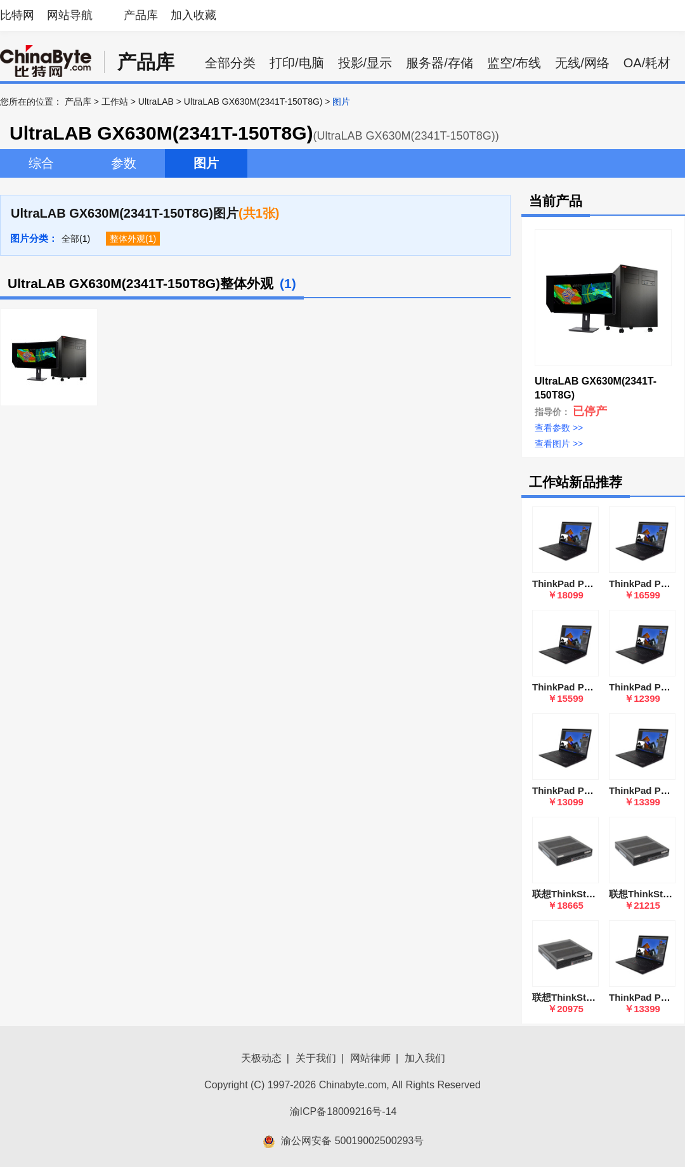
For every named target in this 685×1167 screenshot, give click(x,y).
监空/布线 (514, 63)
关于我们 (316, 1058)
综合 (41, 163)
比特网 (17, 15)
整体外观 (127, 239)
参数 (123, 163)
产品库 (141, 15)
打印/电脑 (297, 63)
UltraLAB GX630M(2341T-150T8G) (253, 101)
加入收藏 (193, 15)
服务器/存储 (439, 63)
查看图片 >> (559, 443)
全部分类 (230, 63)
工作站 (114, 101)
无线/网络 (582, 63)
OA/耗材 (646, 63)
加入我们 (425, 1058)
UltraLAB (156, 101)
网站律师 (370, 1058)
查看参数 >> (559, 428)
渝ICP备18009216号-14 (343, 1111)
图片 (206, 163)
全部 (70, 239)
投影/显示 (365, 63)
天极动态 (261, 1058)
